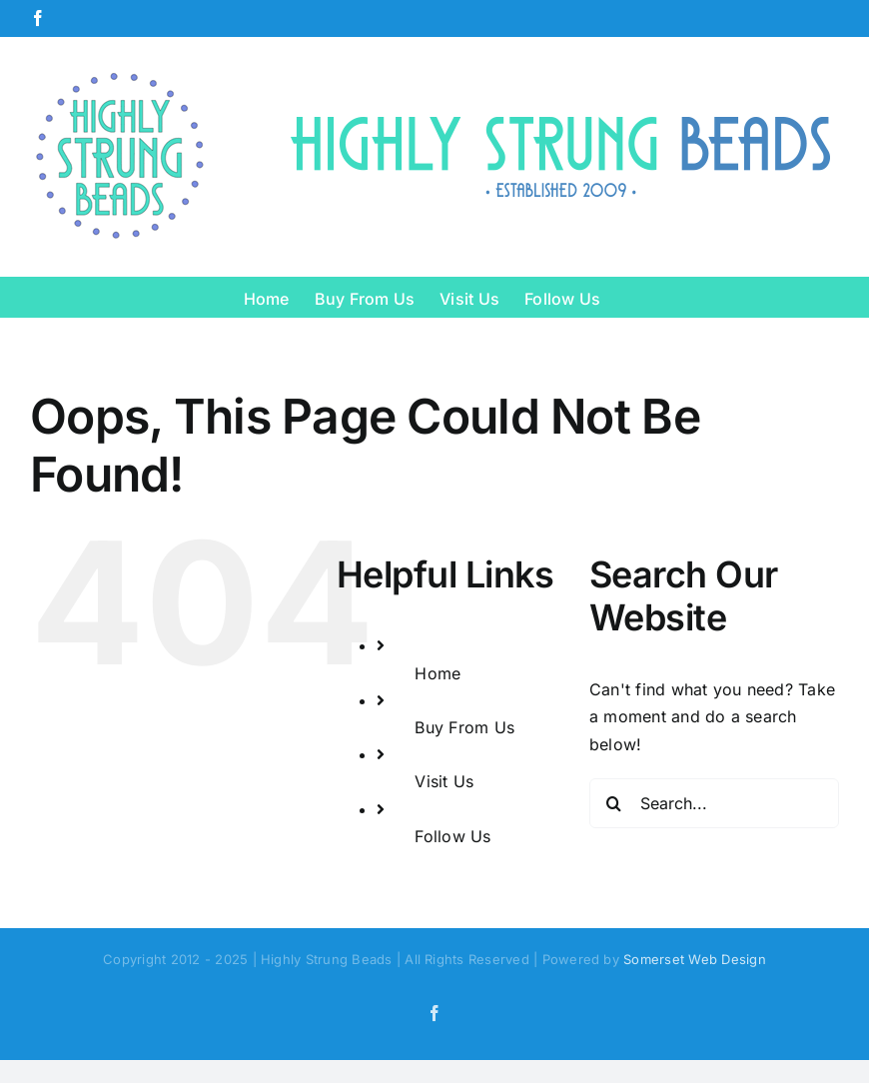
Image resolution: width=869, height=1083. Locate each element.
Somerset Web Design (694, 959)
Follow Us (452, 836)
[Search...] (714, 803)
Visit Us (444, 781)
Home (437, 673)
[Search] (614, 803)
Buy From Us (464, 727)
